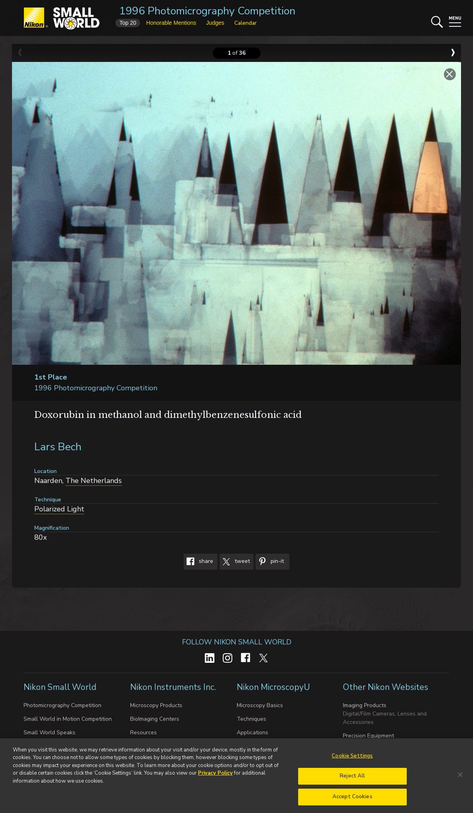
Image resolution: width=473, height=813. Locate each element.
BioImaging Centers (154, 719)
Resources (143, 732)
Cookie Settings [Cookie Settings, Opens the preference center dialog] (352, 758)
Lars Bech (57, 446)
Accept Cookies (352, 799)
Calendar (245, 23)
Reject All (352, 779)
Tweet (235, 562)
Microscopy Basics (260, 705)
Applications (252, 732)
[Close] (460, 777)
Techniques (251, 719)
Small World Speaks (49, 732)
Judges (215, 23)
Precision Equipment (368, 735)
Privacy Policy (215, 776)
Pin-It (269, 562)
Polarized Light (59, 509)
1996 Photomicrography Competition (207, 11)
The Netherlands (93, 480)
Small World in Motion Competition (68, 719)
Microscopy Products (156, 705)
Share (198, 562)
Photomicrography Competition (62, 705)
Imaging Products (364, 705)
